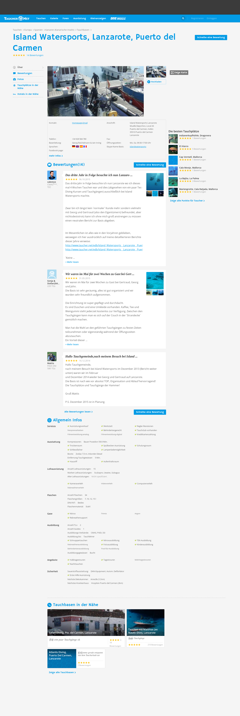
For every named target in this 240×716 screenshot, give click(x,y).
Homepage (77, 122)
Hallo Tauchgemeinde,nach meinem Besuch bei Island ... (101, 356)
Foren (66, 18)
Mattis (50, 363)
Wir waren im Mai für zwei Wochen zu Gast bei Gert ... (99, 274)
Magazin (118, 18)
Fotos (20, 79)
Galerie (54, 18)
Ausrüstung (79, 18)
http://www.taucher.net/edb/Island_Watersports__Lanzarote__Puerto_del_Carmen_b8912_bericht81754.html (127, 245)
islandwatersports (138, 146)
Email (85, 122)
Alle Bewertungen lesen (77, 411)
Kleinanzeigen (98, 18)
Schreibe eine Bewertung (211, 37)
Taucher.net (16, 18)
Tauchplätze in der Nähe (27, 87)
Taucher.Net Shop (230, 18)
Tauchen (41, 18)
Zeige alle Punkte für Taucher (186, 200)
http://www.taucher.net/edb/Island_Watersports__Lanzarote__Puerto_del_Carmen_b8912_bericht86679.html (127, 249)
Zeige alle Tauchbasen (61, 672)
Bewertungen (24, 73)
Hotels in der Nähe (27, 94)
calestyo (51, 181)
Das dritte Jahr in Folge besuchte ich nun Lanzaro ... (99, 175)
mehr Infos (55, 155)
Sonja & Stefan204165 (54, 282)
